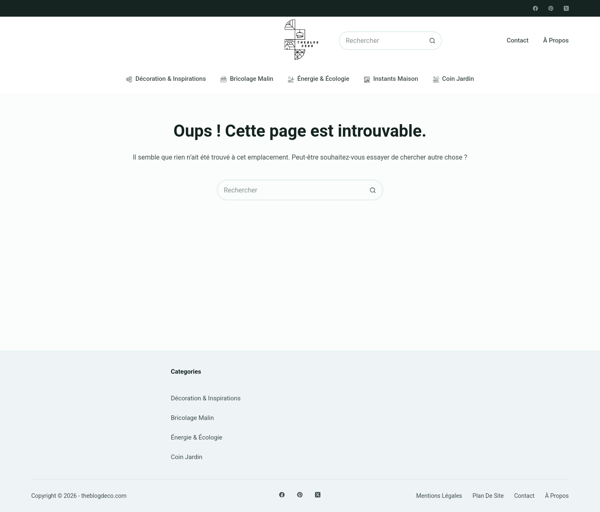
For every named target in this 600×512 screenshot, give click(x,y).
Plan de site (488, 495)
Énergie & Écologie (318, 78)
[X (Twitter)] (566, 8)
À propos (556, 40)
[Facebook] (535, 8)
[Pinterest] (550, 8)
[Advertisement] (300, 263)
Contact (518, 40)
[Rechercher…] (381, 40)
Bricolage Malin (246, 78)
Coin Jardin (453, 78)
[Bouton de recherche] (432, 40)
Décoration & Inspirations (166, 78)
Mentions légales (439, 495)
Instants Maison (391, 78)
